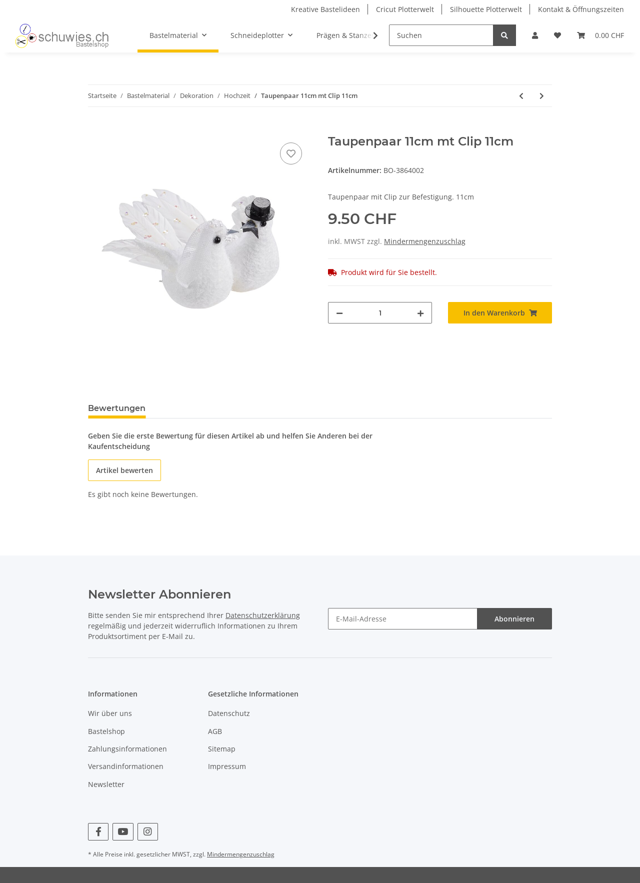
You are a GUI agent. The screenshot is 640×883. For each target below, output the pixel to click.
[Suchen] (441, 35)
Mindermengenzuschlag (425, 241)
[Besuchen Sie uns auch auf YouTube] (122, 831)
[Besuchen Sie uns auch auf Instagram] (148, 831)
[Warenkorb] (600, 35)
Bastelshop (106, 731)
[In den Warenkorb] (96, 129)
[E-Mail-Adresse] (403, 619)
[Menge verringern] (339, 312)
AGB (215, 731)
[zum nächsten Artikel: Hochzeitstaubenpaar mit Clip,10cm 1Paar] (542, 95)
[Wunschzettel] (557, 35)
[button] (535, 35)
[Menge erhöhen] (421, 312)
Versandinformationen (126, 766)
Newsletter (106, 784)
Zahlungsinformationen (127, 749)
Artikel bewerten (124, 470)
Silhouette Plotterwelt (486, 9)
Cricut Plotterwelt (405, 9)
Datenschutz (229, 713)
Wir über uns (110, 713)
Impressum (227, 766)
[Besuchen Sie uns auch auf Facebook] (98, 831)
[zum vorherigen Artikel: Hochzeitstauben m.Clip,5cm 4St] (521, 95)
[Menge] (380, 312)
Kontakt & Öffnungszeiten (581, 9)
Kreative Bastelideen (325, 9)
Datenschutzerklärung (263, 615)
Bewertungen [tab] (117, 408)
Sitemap (222, 749)
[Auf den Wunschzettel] (291, 153)
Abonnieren (514, 619)
